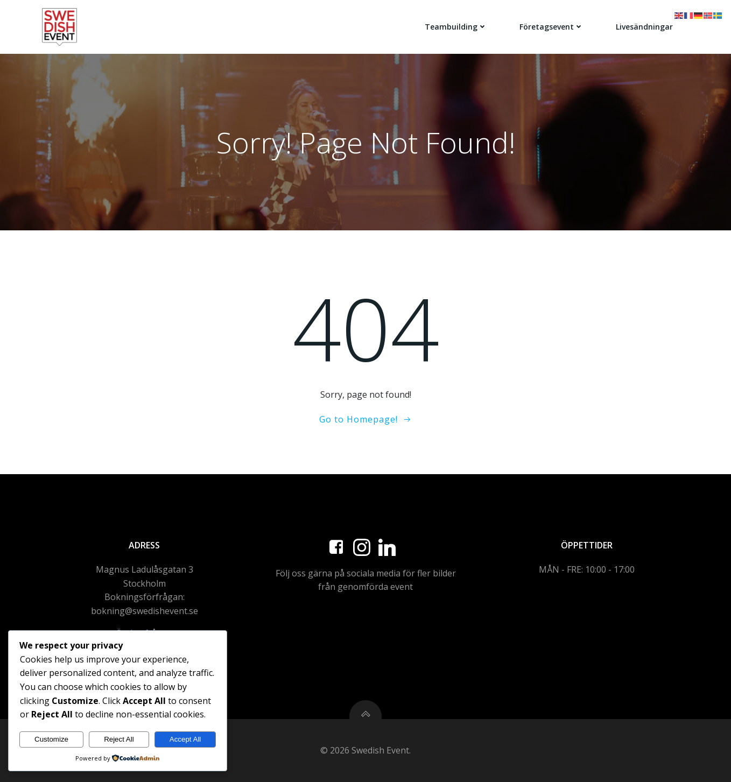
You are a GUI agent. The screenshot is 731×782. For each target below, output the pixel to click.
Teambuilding (456, 27)
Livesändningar (644, 27)
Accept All (185, 739)
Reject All (119, 739)
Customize (51, 739)
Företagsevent (551, 27)
